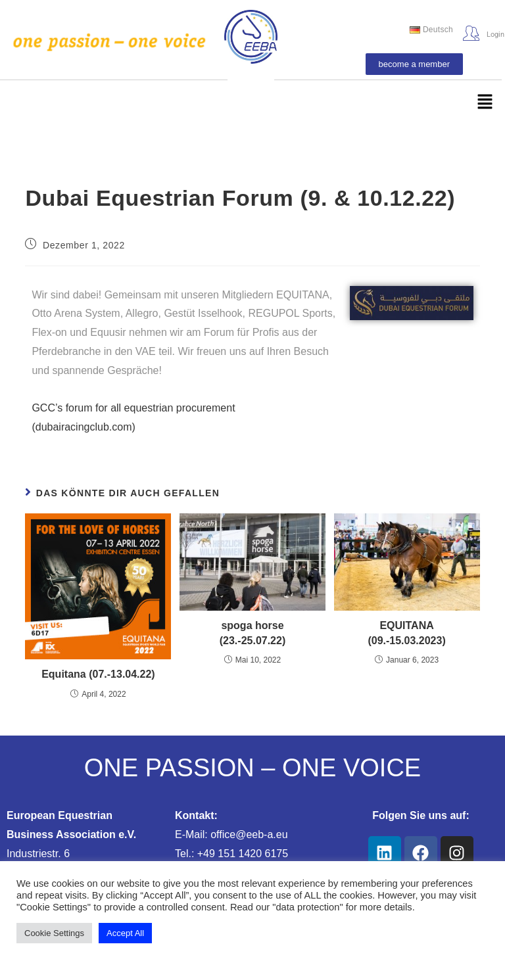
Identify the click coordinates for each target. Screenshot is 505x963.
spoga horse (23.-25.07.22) (253, 633)
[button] (485, 102)
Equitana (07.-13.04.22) (98, 674)
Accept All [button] (125, 933)
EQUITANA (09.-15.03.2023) (406, 633)
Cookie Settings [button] (54, 933)
